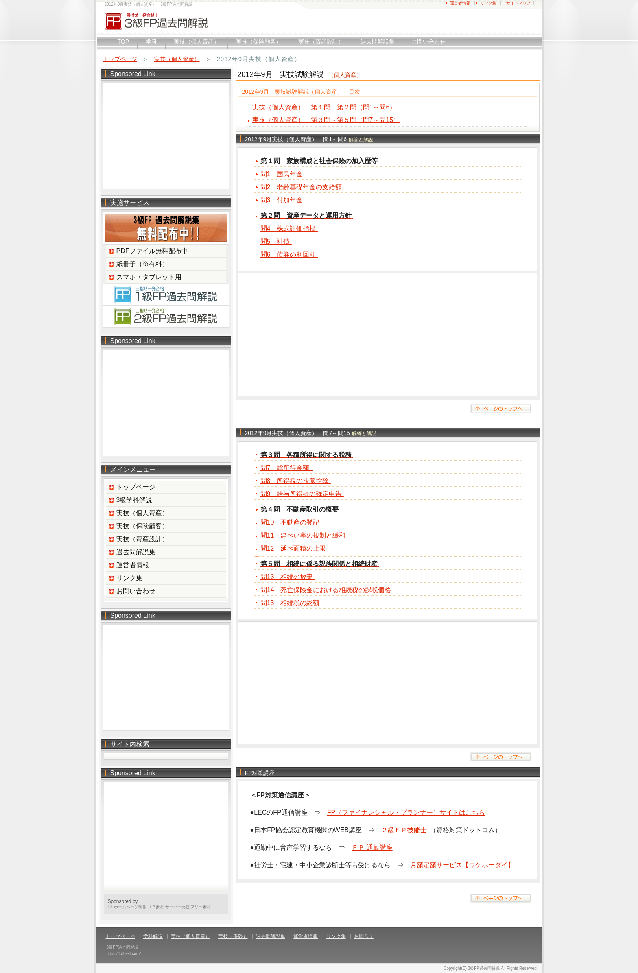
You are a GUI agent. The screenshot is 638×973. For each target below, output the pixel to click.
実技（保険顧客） (259, 41)
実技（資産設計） (321, 41)
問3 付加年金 (282, 200)
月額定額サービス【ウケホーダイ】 (462, 864)
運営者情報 (460, 3)
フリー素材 (200, 907)
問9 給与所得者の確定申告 (302, 493)
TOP (123, 41)
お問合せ (364, 936)
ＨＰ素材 (156, 907)
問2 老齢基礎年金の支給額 (302, 187)
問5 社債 (276, 241)
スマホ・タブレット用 (148, 276)
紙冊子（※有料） (142, 263)
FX (110, 907)
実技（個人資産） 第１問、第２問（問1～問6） (324, 107)
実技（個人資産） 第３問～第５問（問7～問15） (326, 119)
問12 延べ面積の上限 (294, 548)
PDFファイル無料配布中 (152, 250)
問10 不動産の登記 (290, 522)
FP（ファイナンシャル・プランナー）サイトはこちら (406, 812)
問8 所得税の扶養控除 (295, 480)
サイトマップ (518, 3)
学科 (151, 41)
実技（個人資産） (196, 41)
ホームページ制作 (130, 907)
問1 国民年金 (282, 174)
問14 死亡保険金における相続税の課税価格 (327, 589)
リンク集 (488, 3)
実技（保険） (233, 936)
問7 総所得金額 (286, 467)
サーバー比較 (177, 907)
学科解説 (153, 936)
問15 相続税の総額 (290, 602)
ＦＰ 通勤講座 (372, 847)
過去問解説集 (378, 41)
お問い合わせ (428, 41)
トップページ (120, 59)
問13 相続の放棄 (287, 576)
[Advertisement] (387, 334)
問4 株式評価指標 (289, 228)
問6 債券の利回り (289, 254)
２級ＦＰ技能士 (404, 830)
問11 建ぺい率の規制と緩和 (305, 535)
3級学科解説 (134, 499)
